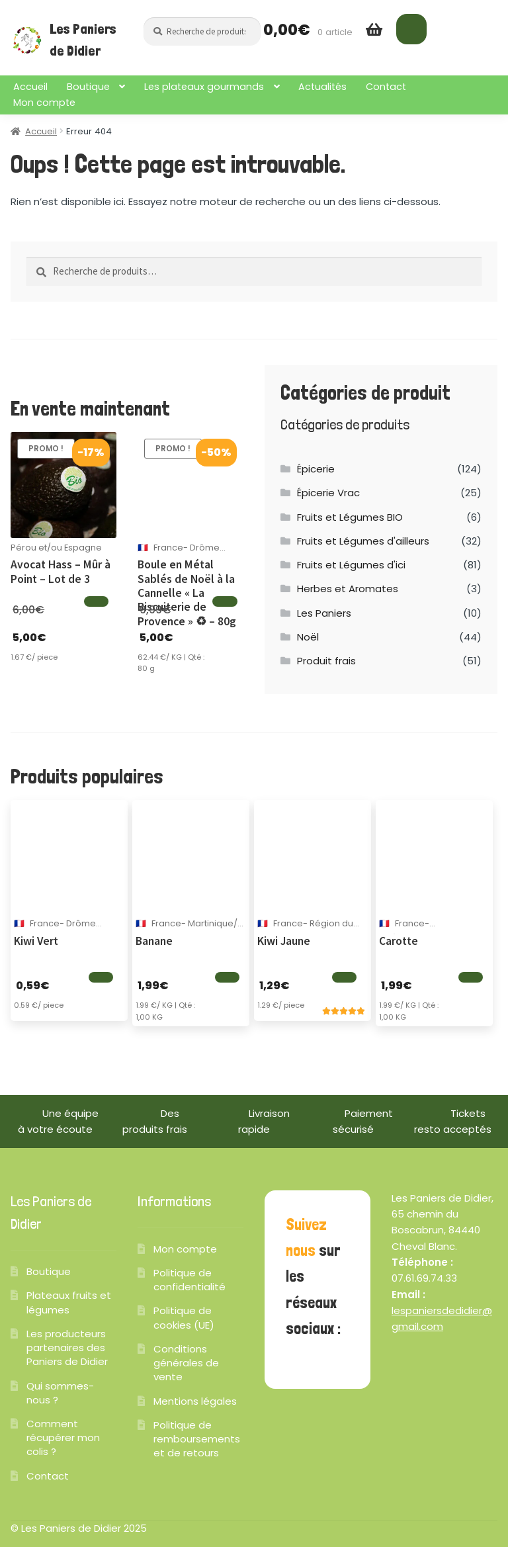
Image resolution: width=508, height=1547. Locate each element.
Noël (308, 637)
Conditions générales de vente (186, 1363)
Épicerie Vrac (328, 493)
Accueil (30, 86)
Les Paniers (324, 613)
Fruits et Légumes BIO (350, 517)
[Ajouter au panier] (96, 601)
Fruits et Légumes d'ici (351, 565)
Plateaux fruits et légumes (68, 1302)
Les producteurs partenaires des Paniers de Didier (67, 1347)
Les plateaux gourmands (204, 86)
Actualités (322, 86)
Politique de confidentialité (189, 1280)
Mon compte (44, 102)
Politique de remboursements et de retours (196, 1439)
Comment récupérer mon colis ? (63, 1437)
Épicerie (316, 469)
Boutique (88, 86)
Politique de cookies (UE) (183, 1317)
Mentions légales (195, 1401)
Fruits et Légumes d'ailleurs (363, 541)
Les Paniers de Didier (83, 39)
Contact (386, 86)
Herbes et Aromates (347, 589)
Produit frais (326, 661)
